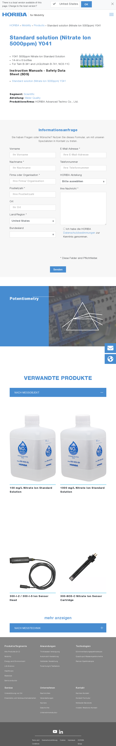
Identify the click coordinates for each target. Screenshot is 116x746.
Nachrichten (45, 693)
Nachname (17, 162)
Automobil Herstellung (49, 656)
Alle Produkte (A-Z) (12, 652)
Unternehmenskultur (48, 713)
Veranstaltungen (46, 698)
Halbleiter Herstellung (49, 661)
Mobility (26, 25)
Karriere (43, 703)
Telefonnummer (69, 162)
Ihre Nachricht (69, 189)
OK (86, 4)
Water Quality (33, 98)
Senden (58, 269)
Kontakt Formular (83, 698)
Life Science (9, 666)
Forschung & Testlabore (50, 666)
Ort (11, 201)
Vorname (15, 149)
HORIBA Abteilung (71, 175)
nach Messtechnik (27, 628)
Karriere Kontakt (82, 693)
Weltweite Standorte (84, 703)
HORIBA (14, 25)
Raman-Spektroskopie (85, 661)
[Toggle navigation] (111, 14)
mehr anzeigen (58, 618)
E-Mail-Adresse (70, 149)
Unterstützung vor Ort (13, 693)
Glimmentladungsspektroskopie (89, 652)
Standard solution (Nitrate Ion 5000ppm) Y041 (39, 81)
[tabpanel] (58, 316)
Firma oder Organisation (25, 175)
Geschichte (44, 708)
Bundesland (17, 228)
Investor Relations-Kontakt (86, 708)
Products (39, 25)
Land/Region (18, 215)
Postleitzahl (17, 188)
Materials (8, 676)
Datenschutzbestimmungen (79, 233)
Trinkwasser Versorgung (50, 652)
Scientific (29, 94)
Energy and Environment (15, 661)
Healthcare (9, 671)
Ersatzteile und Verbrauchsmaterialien (20, 698)
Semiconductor (11, 681)
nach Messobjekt (26, 392)
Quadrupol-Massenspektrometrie (89, 656)
